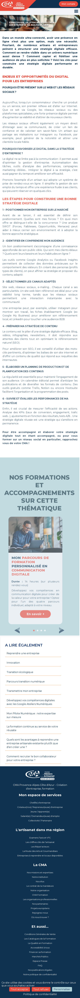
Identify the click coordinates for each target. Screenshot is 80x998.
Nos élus (40, 881)
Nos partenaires (40, 904)
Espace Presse (40, 961)
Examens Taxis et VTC (40, 837)
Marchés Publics (40, 956)
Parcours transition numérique (26, 681)
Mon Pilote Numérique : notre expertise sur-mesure (31, 715)
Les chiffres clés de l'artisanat (40, 842)
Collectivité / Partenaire (40, 820)
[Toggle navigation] (76, 11)
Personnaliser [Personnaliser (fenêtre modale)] (62, 989)
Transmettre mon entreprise (24, 690)
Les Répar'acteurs (40, 846)
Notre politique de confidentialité (40, 974)
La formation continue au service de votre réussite (32, 728)
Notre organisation (40, 890)
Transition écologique (20, 672)
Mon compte (68, 4)
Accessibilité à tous (40, 947)
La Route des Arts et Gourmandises (40, 851)
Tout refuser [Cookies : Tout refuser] (41, 989)
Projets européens (40, 908)
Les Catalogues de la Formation (40, 938)
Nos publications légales (40, 970)
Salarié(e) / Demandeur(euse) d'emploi (40, 816)
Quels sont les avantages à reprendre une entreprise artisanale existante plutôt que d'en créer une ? (32, 743)
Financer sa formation (40, 952)
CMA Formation (40, 895)
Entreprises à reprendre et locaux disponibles (40, 855)
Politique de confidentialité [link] (40, 994)
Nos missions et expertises (40, 872)
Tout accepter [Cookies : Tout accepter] (19, 989)
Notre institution (40, 877)
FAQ (40, 965)
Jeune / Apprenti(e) (40, 811)
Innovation (13, 662)
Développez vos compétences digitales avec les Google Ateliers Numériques (31, 702)
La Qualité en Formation (40, 943)
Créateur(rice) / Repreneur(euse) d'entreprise (40, 807)
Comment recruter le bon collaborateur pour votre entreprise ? (31, 758)
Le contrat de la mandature (40, 886)
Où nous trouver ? (40, 917)
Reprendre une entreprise (23, 653)
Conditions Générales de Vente (40, 934)
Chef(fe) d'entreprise (40, 802)
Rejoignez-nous (40, 913)
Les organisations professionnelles (40, 899)
